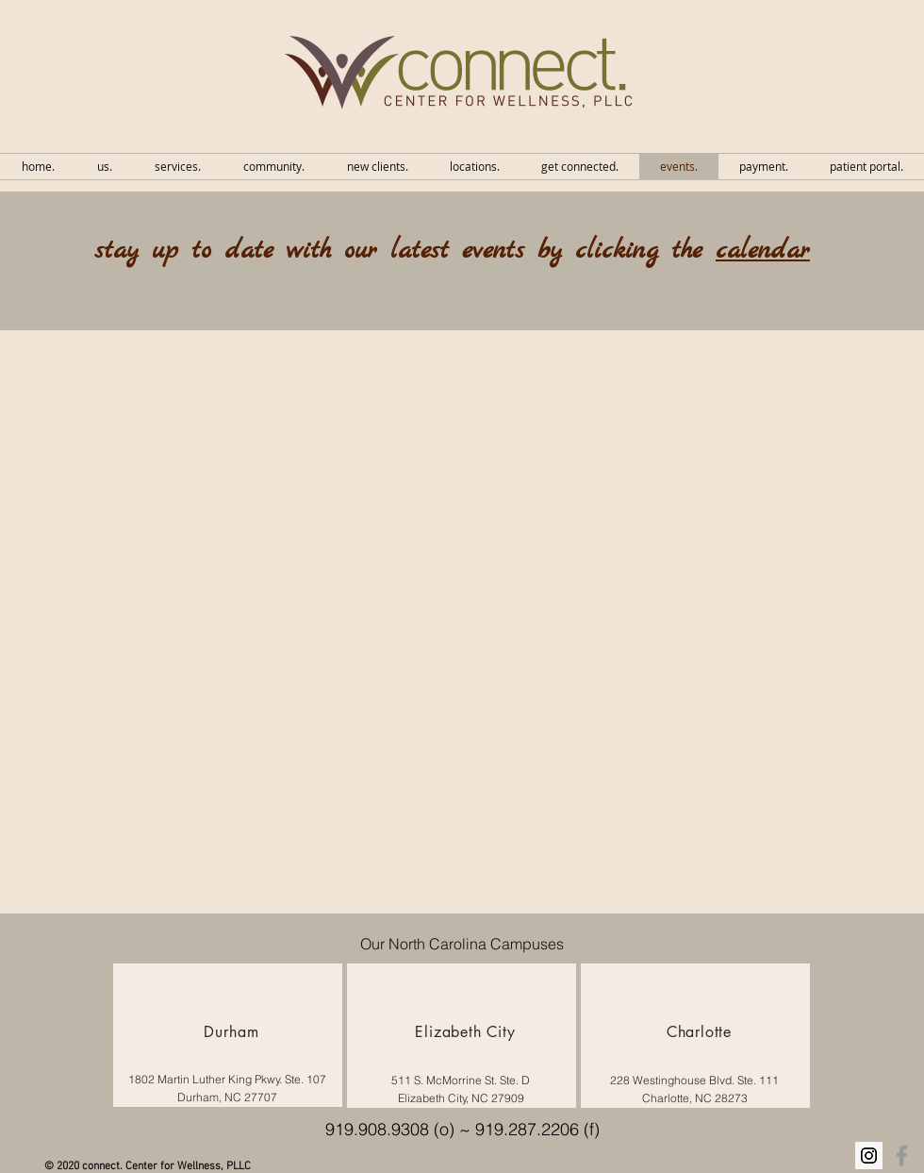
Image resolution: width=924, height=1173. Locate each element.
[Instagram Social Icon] (869, 1155)
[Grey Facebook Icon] (902, 1155)
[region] (227, 1035)
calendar (763, 251)
